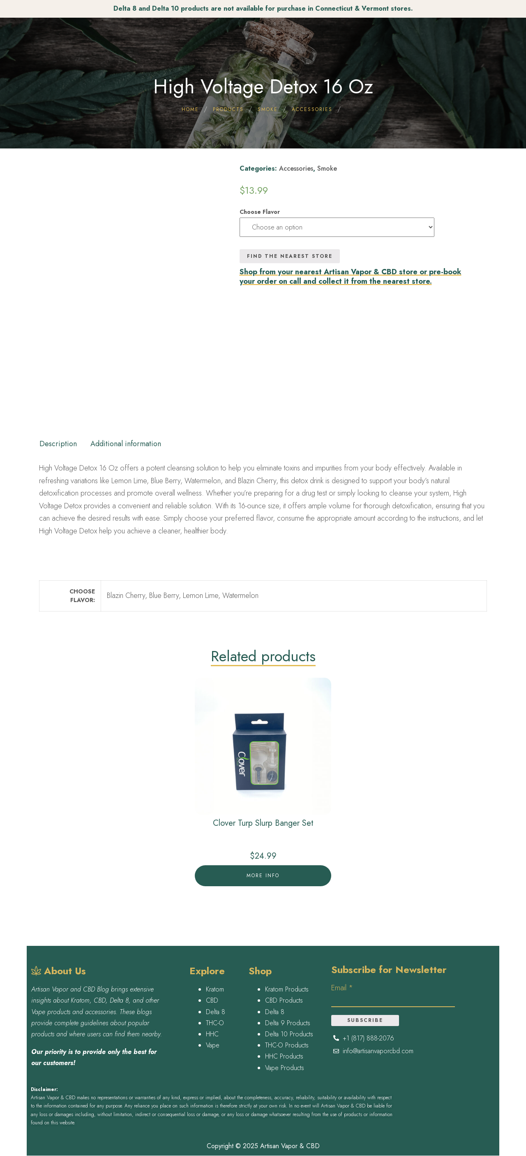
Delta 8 (215, 1012)
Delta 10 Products (289, 1034)
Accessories (296, 168)
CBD (212, 1000)
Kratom (215, 989)
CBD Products (284, 1000)
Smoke (327, 168)
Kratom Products (287, 989)
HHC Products (284, 1056)
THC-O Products (287, 1045)
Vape (212, 1045)
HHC (212, 1034)
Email (342, 987)
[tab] (58, 441)
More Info (263, 875)
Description (58, 443)
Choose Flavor (260, 212)
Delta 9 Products (287, 1023)
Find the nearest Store (289, 256)
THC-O (215, 1023)
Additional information (125, 443)
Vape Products (284, 1068)
